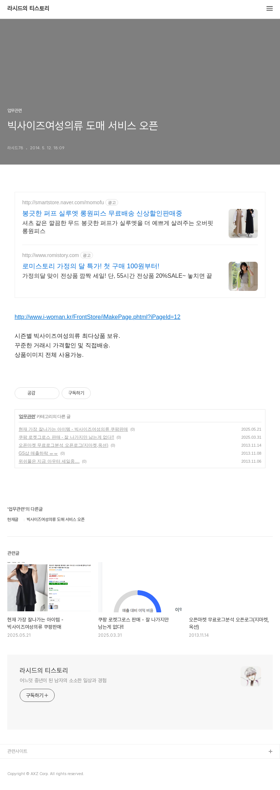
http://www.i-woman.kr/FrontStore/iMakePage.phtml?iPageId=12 (97, 317)
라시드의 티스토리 (28, 8)
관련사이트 (17, 751)
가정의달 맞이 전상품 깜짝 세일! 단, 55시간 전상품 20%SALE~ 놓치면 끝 (117, 276)
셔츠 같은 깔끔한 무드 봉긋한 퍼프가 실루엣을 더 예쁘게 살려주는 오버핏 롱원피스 (117, 227)
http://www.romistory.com (50, 255)
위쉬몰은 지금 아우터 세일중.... (49, 461)
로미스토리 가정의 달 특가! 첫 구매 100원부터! (90, 266)
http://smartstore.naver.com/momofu (63, 202)
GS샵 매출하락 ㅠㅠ (38, 453)
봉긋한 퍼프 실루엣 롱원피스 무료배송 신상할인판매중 (102, 213)
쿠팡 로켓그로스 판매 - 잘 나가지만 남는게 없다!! (66, 437)
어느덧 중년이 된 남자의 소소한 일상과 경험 (63, 680)
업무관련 (27, 416)
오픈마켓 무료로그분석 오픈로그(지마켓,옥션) (63, 445)
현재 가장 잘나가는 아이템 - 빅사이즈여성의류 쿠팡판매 (73, 429)
